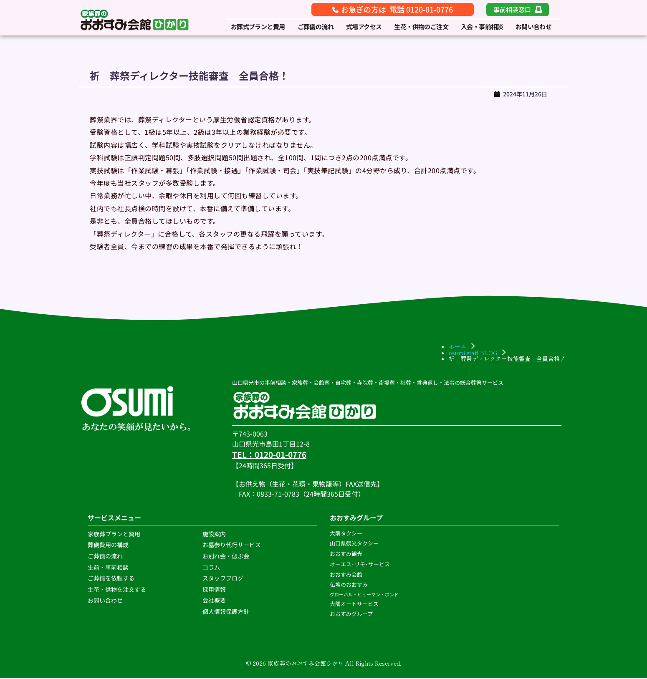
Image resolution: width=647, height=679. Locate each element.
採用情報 (214, 590)
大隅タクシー (346, 534)
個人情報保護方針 (226, 612)
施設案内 (214, 534)
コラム (211, 568)
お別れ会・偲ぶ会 (225, 557)
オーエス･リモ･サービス (360, 565)
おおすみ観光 (346, 554)
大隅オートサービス (354, 604)
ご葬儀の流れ (106, 557)
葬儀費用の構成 (108, 545)
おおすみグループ (352, 615)
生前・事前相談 (109, 568)
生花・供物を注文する (117, 590)
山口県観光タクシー (354, 544)
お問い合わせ (105, 601)
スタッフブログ (223, 579)
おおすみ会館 (346, 575)
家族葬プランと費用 (114, 534)
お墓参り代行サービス (231, 545)
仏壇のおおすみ (349, 585)
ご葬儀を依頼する (111, 579)
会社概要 (214, 601)
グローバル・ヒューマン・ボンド (364, 595)
